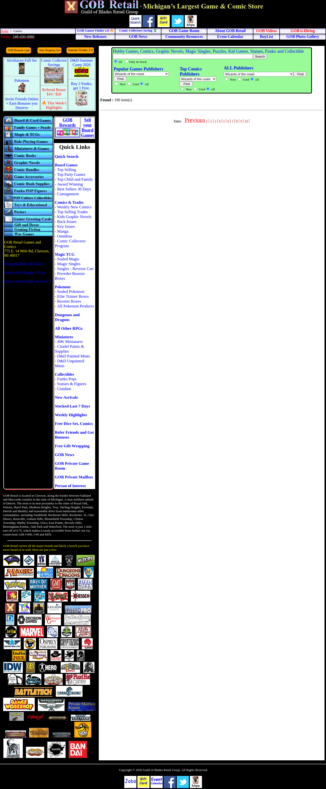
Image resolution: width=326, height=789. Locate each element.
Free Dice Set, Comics (74, 423)
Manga (62, 231)
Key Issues (66, 226)
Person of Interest (70, 486)
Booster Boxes (69, 301)
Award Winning (70, 184)
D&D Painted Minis (73, 356)
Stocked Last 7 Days (72, 406)
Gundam (64, 388)
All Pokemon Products (75, 306)
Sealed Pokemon (70, 291)
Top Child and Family (75, 179)
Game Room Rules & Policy (27, 281)
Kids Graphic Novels (74, 216)
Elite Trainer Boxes (73, 296)
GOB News (64, 454)
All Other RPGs (69, 328)
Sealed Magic (68, 259)
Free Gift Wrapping (72, 446)
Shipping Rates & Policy (24, 264)
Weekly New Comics (74, 207)
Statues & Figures (71, 384)
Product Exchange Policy (24, 272)
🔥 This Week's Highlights (54, 105)
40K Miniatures (70, 341)
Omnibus (64, 236)
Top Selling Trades (72, 212)
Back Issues (66, 221)
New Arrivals (66, 397)
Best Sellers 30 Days (74, 189)
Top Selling (66, 169)
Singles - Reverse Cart (75, 268)
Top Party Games (71, 174)
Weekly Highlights (71, 415)
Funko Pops (66, 379)
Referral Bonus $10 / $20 (54, 92)
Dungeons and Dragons (67, 317)
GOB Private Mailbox (74, 477)
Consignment (68, 194)
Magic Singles (68, 264)
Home (4, 31)
